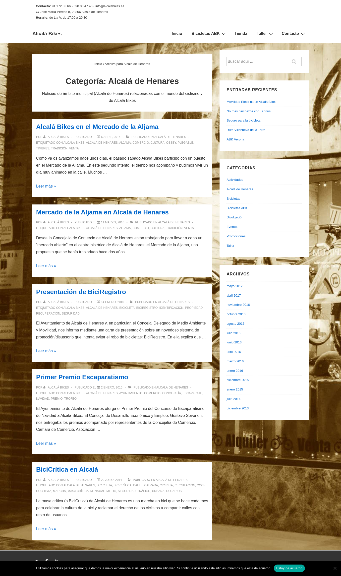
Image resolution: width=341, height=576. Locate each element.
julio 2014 (233, 399)
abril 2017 (234, 295)
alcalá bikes (74, 142)
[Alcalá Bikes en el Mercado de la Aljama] (110, 137)
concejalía (171, 393)
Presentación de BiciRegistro (81, 292)
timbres (42, 148)
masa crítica (78, 491)
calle (138, 485)
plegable (185, 142)
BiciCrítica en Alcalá (67, 469)
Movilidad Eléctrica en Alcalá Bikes (251, 102)
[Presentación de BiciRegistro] (112, 302)
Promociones (236, 236)
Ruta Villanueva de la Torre (246, 130)
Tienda (240, 33)
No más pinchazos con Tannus (249, 111)
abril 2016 (234, 352)
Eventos (232, 227)
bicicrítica (122, 485)
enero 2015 (235, 389)
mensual (97, 491)
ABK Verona (235, 139)
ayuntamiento (130, 393)
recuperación (48, 313)
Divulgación (235, 217)
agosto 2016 (235, 323)
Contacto (294, 33)
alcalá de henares (102, 142)
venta (74, 148)
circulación (184, 485)
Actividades (235, 180)
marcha (59, 491)
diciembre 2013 (238, 408)
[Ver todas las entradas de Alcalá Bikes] (56, 137)
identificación (171, 308)
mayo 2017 (234, 286)
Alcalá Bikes (47, 33)
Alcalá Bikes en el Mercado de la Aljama (97, 126)
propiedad (194, 308)
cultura (158, 142)
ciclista (166, 485)
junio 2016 (234, 342)
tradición (59, 148)
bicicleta (127, 308)
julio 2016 (233, 333)
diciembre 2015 (238, 380)
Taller (265, 33)
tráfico (143, 491)
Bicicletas (233, 198)
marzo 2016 (235, 361)
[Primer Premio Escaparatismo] (111, 387)
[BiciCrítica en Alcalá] (111, 480)
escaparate (192, 393)
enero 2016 (235, 371)
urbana (158, 491)
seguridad (70, 313)
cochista (43, 491)
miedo (111, 491)
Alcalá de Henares (170, 137)
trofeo (70, 398)
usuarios (174, 491)
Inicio (177, 33)
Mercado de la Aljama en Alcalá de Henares (102, 212)
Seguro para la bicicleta (243, 120)
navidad (42, 398)
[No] (334, 568)
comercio (140, 142)
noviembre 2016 (238, 305)
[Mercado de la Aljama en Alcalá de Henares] (112, 222)
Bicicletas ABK (209, 33)
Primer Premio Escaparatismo (82, 377)
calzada (151, 485)
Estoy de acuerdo (289, 568)
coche (202, 485)
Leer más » (46, 186)
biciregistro (147, 308)
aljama (125, 142)
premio (56, 398)
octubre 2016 (236, 314)
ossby (171, 142)
